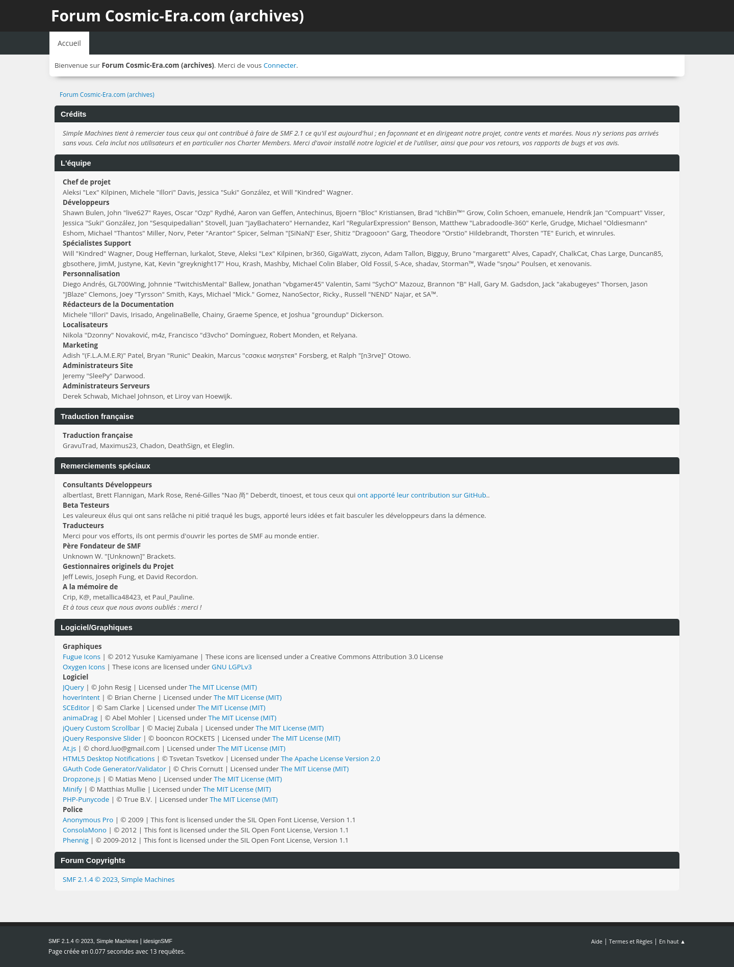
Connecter (280, 65)
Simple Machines (148, 879)
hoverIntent (81, 697)
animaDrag (80, 717)
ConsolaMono (85, 829)
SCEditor (76, 707)
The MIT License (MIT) (223, 687)
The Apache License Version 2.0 (330, 758)
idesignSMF (157, 941)
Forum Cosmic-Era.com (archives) (177, 15)
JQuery (73, 687)
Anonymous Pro (88, 819)
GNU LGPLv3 (232, 666)
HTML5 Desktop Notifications (109, 758)
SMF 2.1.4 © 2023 (90, 879)
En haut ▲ (672, 941)
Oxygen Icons (84, 666)
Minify (72, 789)
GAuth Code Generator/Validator (114, 768)
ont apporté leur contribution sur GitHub (421, 495)
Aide (596, 941)
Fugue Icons (81, 656)
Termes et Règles (631, 941)
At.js (69, 748)
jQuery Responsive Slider (102, 738)
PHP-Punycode (86, 799)
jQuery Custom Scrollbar (101, 728)
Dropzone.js (81, 778)
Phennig (76, 840)
